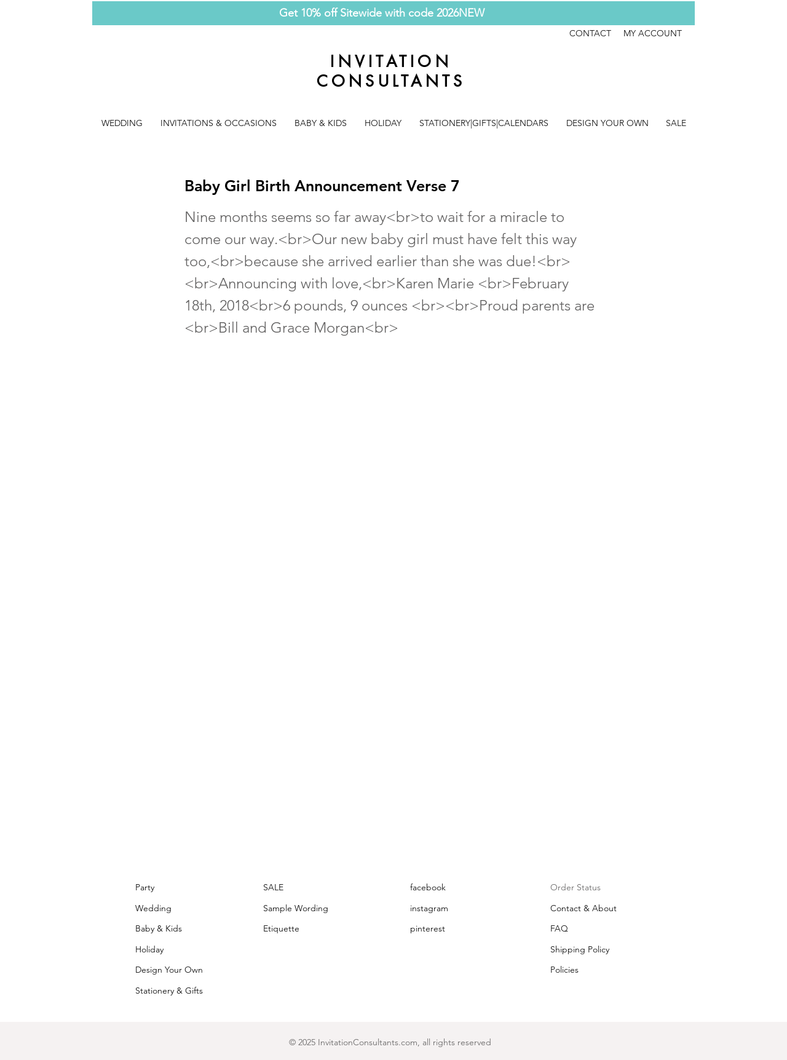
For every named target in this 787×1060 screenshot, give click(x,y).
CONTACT (596, 33)
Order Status (575, 887)
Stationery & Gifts (169, 990)
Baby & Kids (158, 928)
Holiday (149, 949)
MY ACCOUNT (652, 33)
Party (144, 887)
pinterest (427, 928)
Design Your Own (169, 969)
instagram (429, 908)
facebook (428, 887)
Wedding (153, 908)
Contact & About (583, 908)
